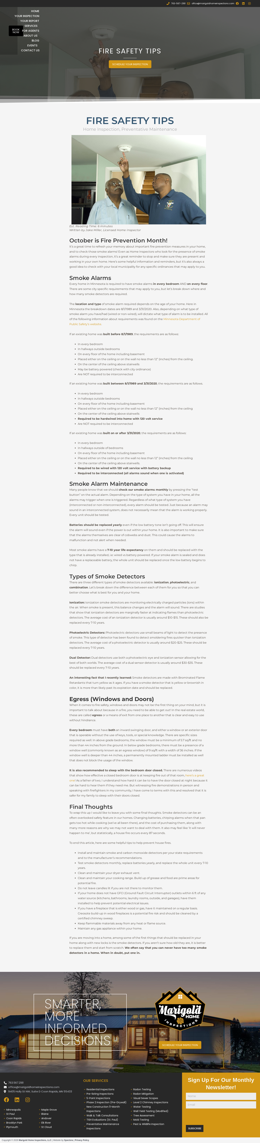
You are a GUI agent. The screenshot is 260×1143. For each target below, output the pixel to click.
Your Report (123, 11)
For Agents (171, 11)
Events (172, 16)
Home (69, 11)
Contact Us (195, 16)
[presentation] (221, 1117)
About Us (196, 11)
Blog (154, 16)
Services (147, 11)
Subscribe (194, 1128)
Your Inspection (93, 11)
